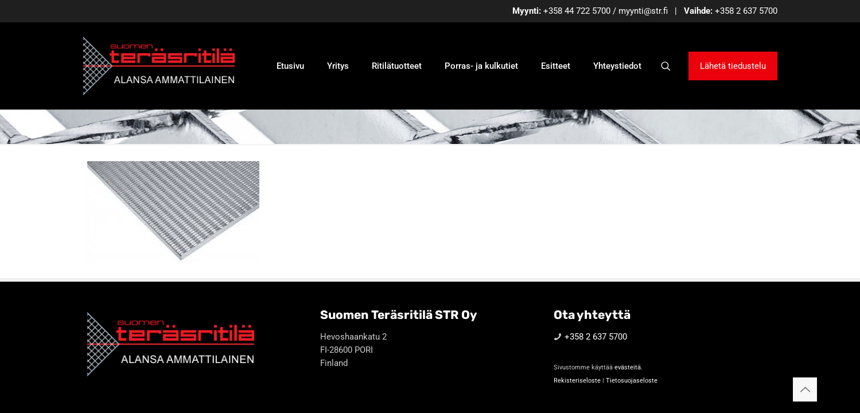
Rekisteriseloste (577, 380)
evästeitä (627, 367)
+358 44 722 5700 (576, 11)
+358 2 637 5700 (746, 11)
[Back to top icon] (805, 389)
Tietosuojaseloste (631, 380)
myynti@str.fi (643, 11)
